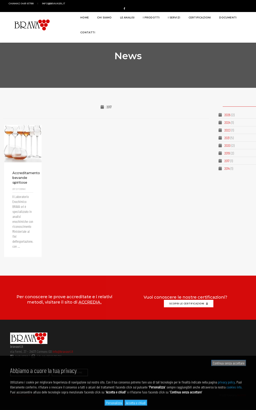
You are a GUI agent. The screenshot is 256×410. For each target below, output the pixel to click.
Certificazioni (182, 15)
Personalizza (114, 402)
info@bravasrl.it (52, 3)
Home (67, 15)
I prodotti (134, 15)
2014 (227, 168)
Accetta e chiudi (136, 402)
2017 (227, 160)
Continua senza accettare (228, 363)
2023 (227, 130)
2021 (227, 137)
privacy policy (226, 382)
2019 (227, 153)
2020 (227, 145)
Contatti (235, 15)
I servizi (157, 15)
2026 (227, 114)
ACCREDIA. (90, 302)
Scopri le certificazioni (188, 303)
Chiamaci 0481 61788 (22, 3)
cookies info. (234, 387)
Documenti (211, 15)
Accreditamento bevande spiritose (21, 183)
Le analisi (110, 15)
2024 (227, 122)
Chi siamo (87, 15)
